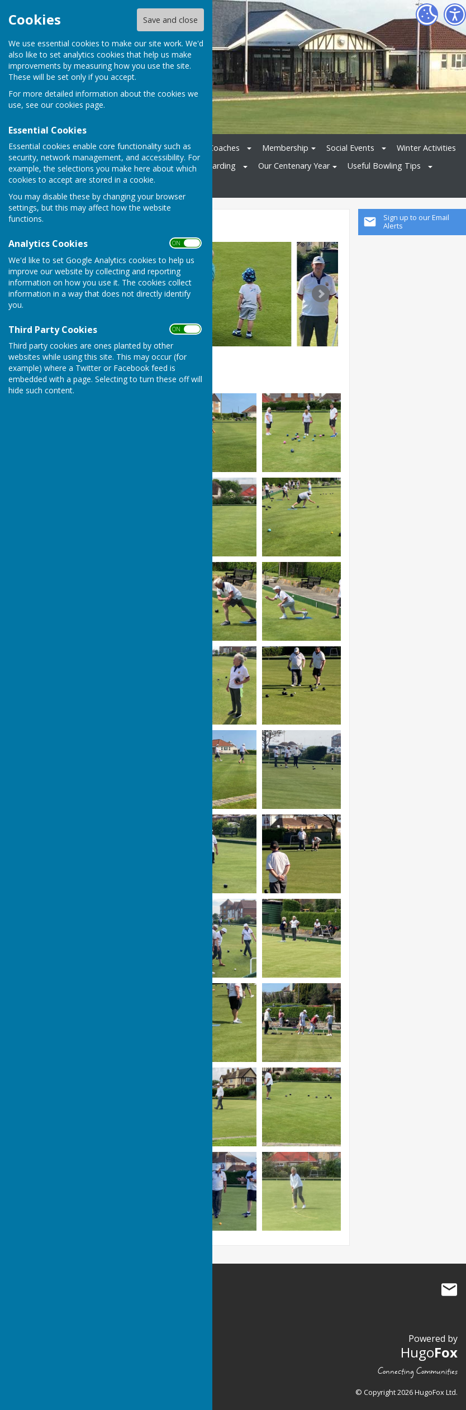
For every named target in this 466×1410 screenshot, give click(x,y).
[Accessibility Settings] (455, 14)
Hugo (429, 1352)
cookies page (79, 104)
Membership (285, 147)
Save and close (170, 20)
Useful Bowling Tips (384, 165)
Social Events (350, 147)
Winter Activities (426, 147)
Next (321, 294)
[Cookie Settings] (427, 14)
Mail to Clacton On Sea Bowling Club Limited (449, 1290)
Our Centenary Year (294, 165)
